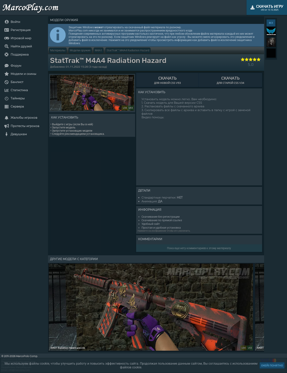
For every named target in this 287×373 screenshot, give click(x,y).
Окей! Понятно (272, 365)
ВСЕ (271, 23)
